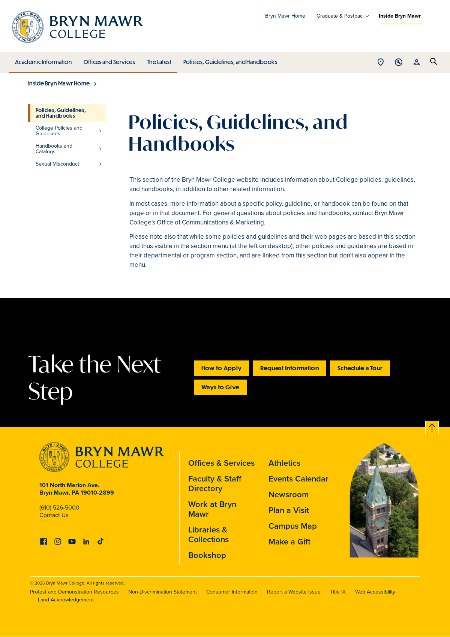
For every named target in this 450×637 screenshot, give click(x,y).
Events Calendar (298, 479)
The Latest (157, 60)
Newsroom (288, 494)
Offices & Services (221, 463)
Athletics (284, 463)
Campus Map (292, 526)
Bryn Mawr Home (285, 16)
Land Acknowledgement (66, 600)
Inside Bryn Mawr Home (59, 83)
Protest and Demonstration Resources (74, 592)
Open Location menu (381, 63)
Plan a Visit (288, 510)
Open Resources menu (417, 63)
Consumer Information (232, 592)
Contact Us (53, 515)
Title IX (338, 592)
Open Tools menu (399, 63)
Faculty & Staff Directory (215, 484)
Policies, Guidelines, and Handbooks (227, 60)
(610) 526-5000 (59, 507)
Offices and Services (108, 60)
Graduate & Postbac (339, 16)
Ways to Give (220, 386)
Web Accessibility (375, 592)
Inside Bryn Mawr (400, 16)
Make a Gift (289, 541)
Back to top (432, 426)
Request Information (289, 367)
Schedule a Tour (360, 367)
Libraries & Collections (208, 534)
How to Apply (221, 367)
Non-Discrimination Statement (162, 592)
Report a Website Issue (294, 592)
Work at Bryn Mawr (212, 509)
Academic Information (43, 60)
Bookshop (207, 555)
